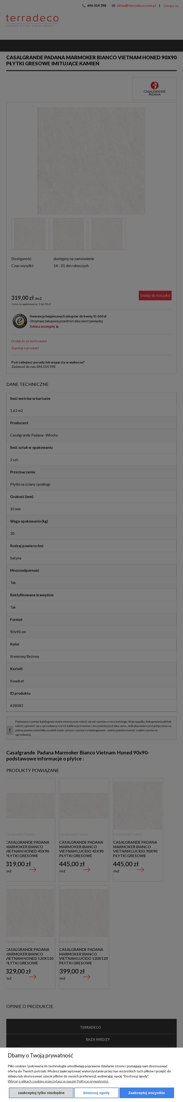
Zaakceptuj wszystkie (146, 1093)
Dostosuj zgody (96, 1093)
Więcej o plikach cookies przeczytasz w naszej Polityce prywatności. (58, 1081)
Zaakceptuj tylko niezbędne (41, 1093)
